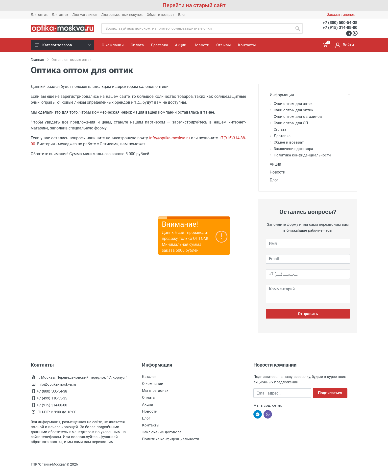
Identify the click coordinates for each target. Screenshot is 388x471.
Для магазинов (84, 14)
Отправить (308, 313)
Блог (182, 14)
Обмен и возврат (160, 14)
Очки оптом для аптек (293, 103)
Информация (280, 95)
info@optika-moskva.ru (169, 138)
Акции (273, 164)
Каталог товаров (63, 45)
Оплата (280, 129)
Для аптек (60, 14)
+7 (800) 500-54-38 (340, 22)
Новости (275, 172)
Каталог (149, 376)
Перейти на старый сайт (194, 5)
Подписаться (330, 393)
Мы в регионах (155, 390)
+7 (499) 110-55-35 (52, 398)
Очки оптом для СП (291, 123)
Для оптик (39, 14)
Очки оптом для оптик (293, 110)
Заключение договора (293, 149)
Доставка (282, 136)
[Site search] (196, 28)
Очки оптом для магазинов (298, 116)
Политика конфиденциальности (302, 155)
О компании (152, 383)
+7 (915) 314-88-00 (340, 27)
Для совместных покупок (122, 14)
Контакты (150, 425)
